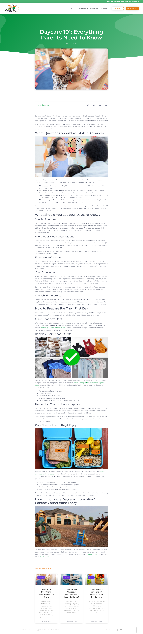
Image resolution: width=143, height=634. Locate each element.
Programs (83, 8)
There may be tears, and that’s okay (53, 328)
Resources (94, 8)
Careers (104, 8)
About (73, 8)
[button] (88, 105)
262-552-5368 (44, 557)
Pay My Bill (109, 630)
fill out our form (92, 554)
